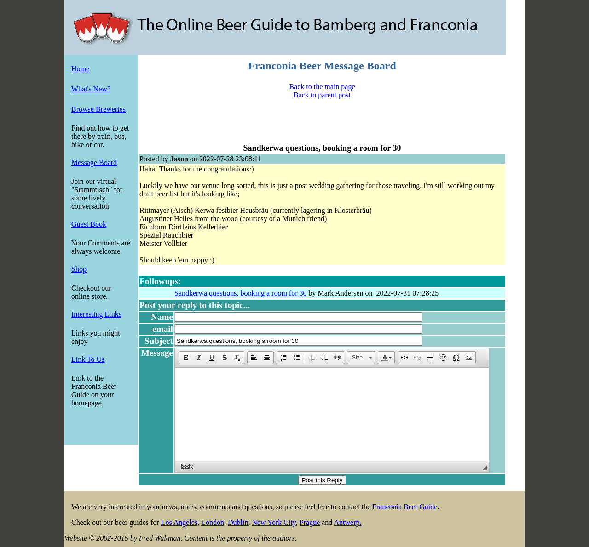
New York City (273, 522)
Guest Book (88, 224)
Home (80, 69)
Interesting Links (96, 314)
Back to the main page (322, 87)
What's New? (90, 89)
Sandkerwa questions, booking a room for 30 (240, 293)
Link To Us (87, 359)
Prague (310, 522)
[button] (185, 358)
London (212, 522)
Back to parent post (322, 95)
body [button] (187, 466)
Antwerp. (347, 522)
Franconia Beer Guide (404, 507)
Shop (79, 269)
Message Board (94, 162)
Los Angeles (179, 522)
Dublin (238, 522)
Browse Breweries (98, 109)
